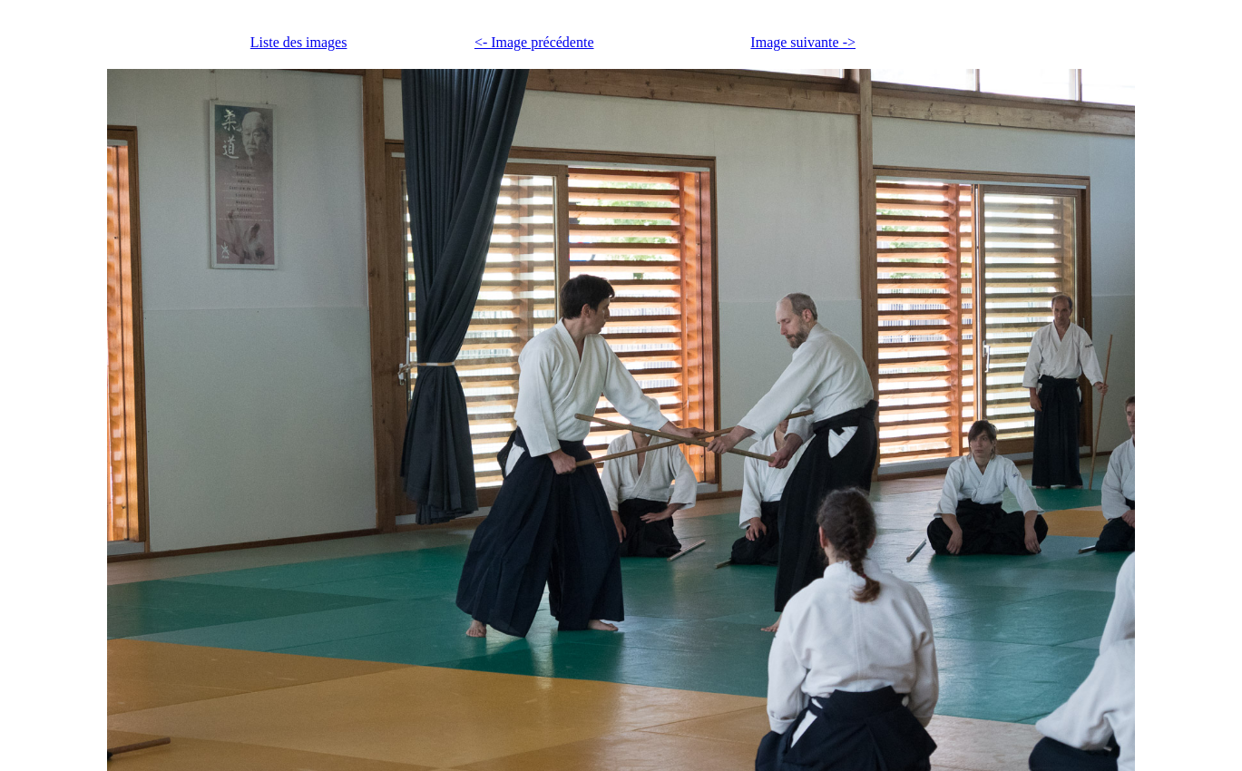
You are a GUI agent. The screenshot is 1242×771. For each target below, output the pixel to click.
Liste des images (298, 42)
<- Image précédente (534, 42)
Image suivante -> (803, 42)
